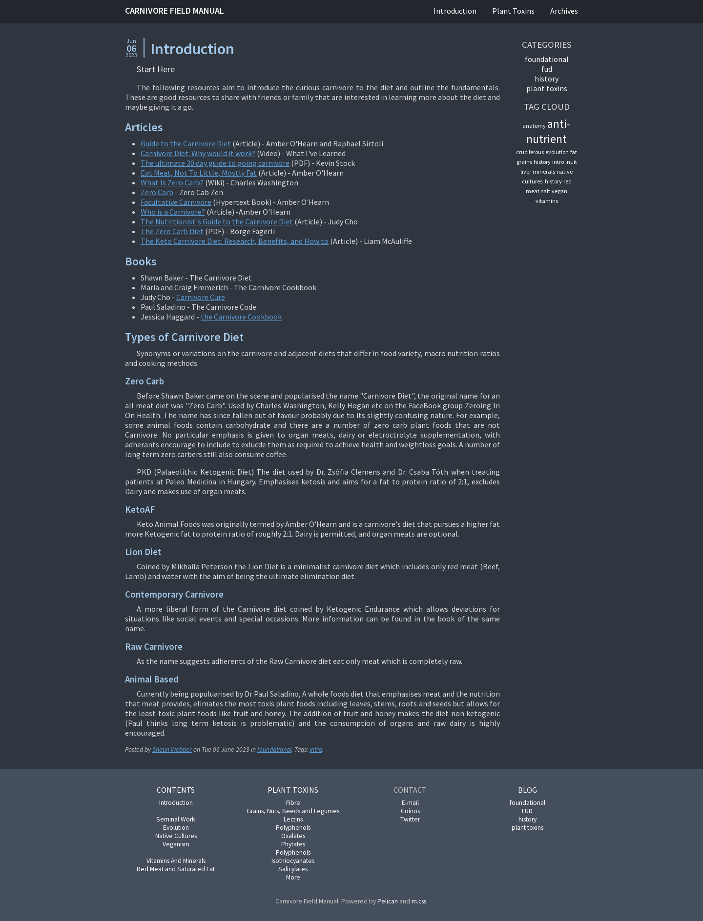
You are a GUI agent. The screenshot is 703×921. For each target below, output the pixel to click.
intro (316, 749)
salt (545, 191)
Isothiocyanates (292, 861)
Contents (176, 790)
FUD (546, 69)
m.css (419, 901)
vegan (559, 191)
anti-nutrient (548, 131)
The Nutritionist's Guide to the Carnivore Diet (217, 221)
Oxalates (293, 836)
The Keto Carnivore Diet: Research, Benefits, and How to (235, 241)
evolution (557, 152)
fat (573, 152)
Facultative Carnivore (176, 202)
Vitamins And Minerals (176, 861)
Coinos (410, 811)
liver (525, 171)
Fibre (293, 803)
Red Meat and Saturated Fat (176, 869)
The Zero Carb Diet (172, 231)
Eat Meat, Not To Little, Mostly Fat (199, 173)
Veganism (176, 844)
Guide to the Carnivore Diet (186, 143)
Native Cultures (176, 836)
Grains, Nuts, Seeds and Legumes (293, 811)
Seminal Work (175, 819)
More (293, 877)
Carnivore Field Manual (174, 10)
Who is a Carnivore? (173, 212)
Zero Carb (157, 192)
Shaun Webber (172, 749)
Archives (564, 11)
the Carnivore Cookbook (241, 316)
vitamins (547, 200)
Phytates (293, 844)
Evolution (176, 827)
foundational (274, 749)
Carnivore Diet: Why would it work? (198, 153)
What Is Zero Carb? (172, 182)
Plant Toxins (513, 11)
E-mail (410, 803)
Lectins (293, 819)
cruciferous (530, 152)
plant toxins (546, 88)
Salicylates (293, 869)
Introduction (455, 11)
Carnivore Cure (200, 297)
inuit (571, 161)
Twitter (410, 819)
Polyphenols (293, 827)
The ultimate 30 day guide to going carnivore (215, 163)
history (546, 78)
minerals (544, 171)
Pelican (387, 901)
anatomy (534, 125)
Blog (527, 790)
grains (524, 161)
